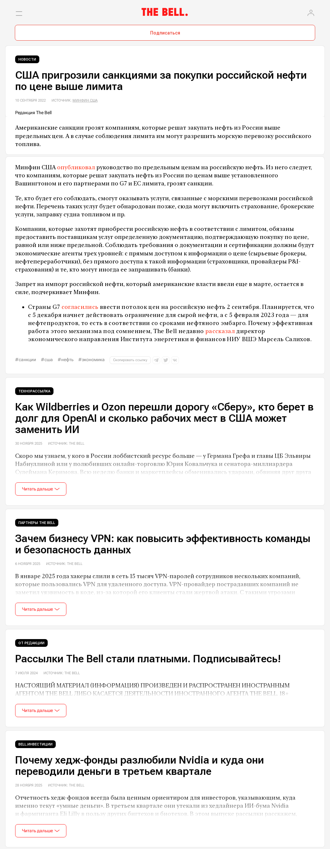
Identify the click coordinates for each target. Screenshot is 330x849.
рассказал (220, 331)
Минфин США (85, 100)
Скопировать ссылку (130, 360)
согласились (80, 306)
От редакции (31, 643)
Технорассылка (34, 391)
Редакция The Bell (33, 112)
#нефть (65, 359)
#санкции (25, 359)
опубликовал (76, 167)
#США (47, 359)
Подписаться (165, 32)
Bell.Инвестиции (35, 744)
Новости (27, 59)
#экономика (91, 359)
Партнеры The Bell (36, 523)
